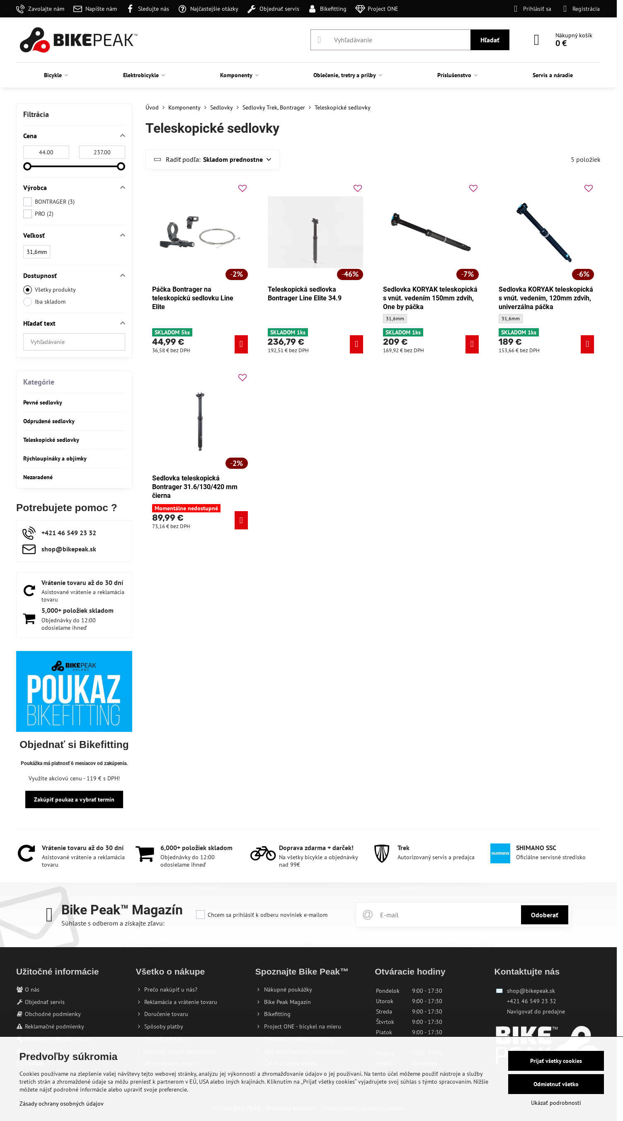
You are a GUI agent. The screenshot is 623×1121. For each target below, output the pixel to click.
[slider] (27, 166)
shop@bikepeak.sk (531, 990)
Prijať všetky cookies (556, 1061)
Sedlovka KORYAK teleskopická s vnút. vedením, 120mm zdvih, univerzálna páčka (546, 298)
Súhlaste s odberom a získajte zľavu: (113, 923)
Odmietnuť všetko (556, 1084)
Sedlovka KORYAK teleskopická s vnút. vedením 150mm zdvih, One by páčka (430, 298)
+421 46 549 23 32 (531, 1001)
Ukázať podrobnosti (556, 1102)
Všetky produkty (49, 289)
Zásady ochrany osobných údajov (61, 1103)
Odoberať (544, 915)
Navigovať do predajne (536, 1011)
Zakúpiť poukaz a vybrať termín (74, 799)
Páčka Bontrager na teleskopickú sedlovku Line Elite (192, 298)
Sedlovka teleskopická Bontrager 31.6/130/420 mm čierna (195, 487)
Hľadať (489, 40)
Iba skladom (44, 301)
